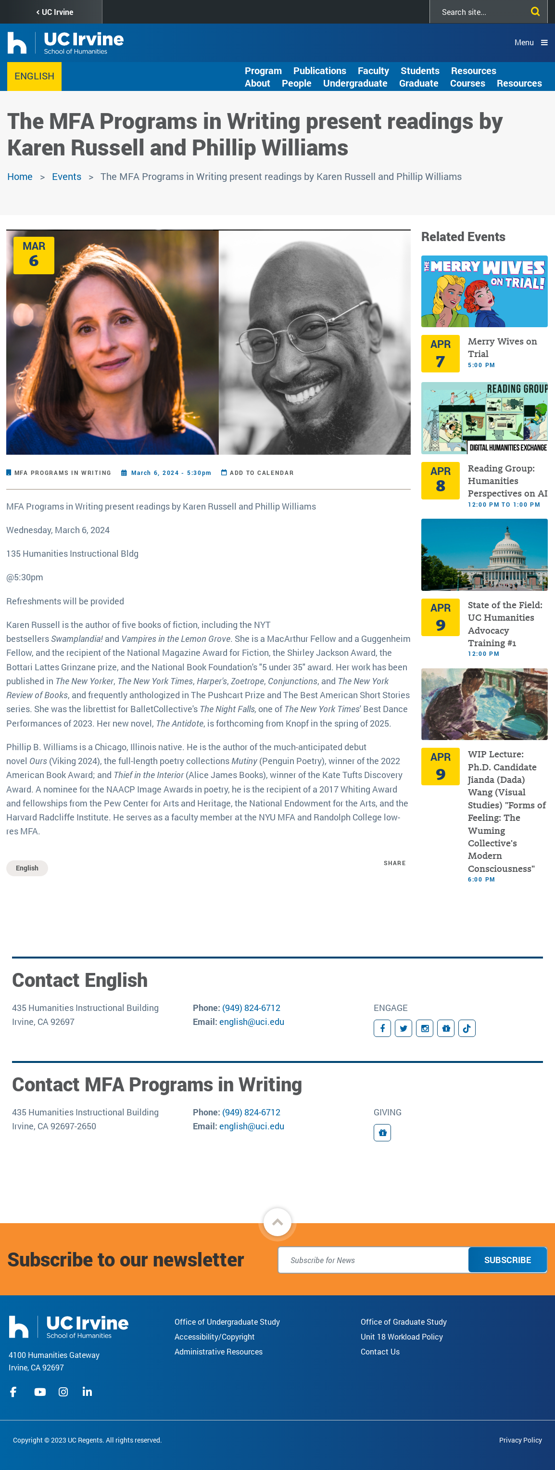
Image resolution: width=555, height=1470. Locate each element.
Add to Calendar (262, 472)
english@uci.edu (251, 1021)
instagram (64, 1392)
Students (420, 70)
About (257, 83)
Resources (473, 70)
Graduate (419, 83)
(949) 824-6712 (251, 1007)
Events (66, 176)
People (297, 83)
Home (20, 176)
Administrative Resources (219, 1351)
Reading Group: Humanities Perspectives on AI (508, 481)
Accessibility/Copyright (215, 1336)
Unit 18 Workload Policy (402, 1336)
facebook (16, 1392)
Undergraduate (355, 83)
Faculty (373, 70)
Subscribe (507, 1259)
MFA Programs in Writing (63, 472)
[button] (277, 1222)
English (34, 75)
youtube (40, 1392)
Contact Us (380, 1351)
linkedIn (88, 1392)
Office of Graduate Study (404, 1322)
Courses (467, 83)
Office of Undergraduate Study (227, 1322)
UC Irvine (57, 12)
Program (263, 70)
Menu (524, 42)
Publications (319, 70)
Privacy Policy (520, 1439)
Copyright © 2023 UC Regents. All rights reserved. (87, 1439)
